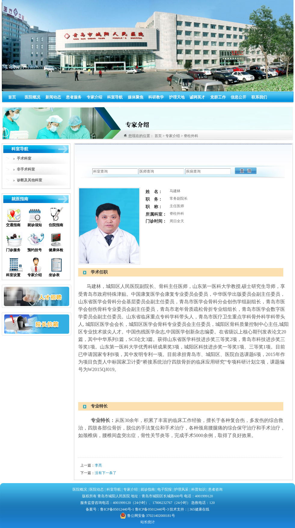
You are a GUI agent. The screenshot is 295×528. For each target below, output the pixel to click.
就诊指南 (147, 489)
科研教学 (156, 97)
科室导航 (115, 97)
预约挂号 (34, 250)
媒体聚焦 (135, 97)
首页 (12, 97)
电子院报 (164, 489)
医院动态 (96, 489)
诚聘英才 (197, 97)
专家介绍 (94, 97)
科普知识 (198, 489)
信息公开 (238, 97)
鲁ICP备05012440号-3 (152, 509)
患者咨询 (215, 489)
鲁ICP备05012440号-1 (117, 509)
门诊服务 (13, 250)
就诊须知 (34, 225)
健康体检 (56, 250)
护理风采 (181, 489)
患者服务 (73, 97)
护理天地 (177, 97)
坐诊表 (54, 275)
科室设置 (13, 275)
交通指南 (13, 225)
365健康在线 (199, 509)
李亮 (98, 465)
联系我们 (259, 97)
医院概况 (32, 97)
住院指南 (56, 225)
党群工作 (218, 97)
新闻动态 (53, 97)
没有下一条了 (105, 473)
